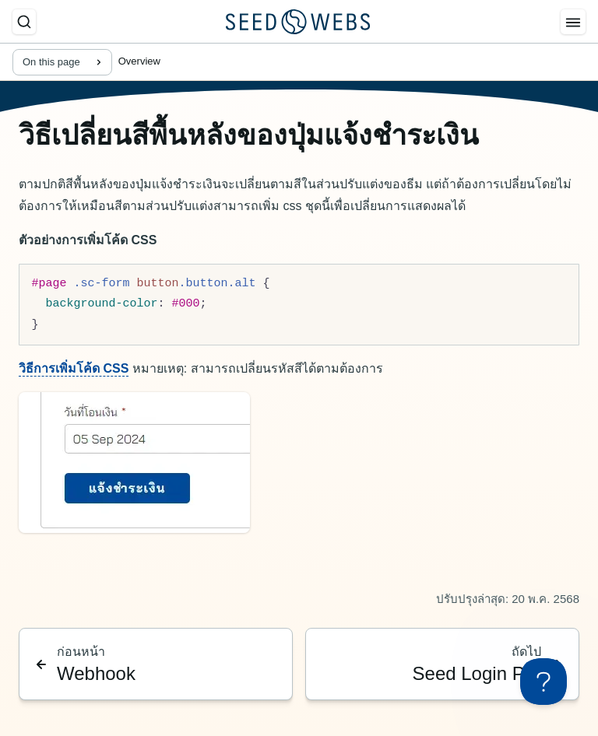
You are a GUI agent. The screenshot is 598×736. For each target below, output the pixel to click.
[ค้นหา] (24, 21)
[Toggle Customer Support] (543, 681)
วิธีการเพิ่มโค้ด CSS (73, 368)
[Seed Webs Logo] (298, 21)
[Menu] (573, 21)
